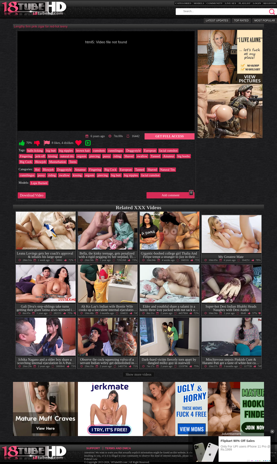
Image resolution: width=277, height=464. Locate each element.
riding (117, 156)
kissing (52, 156)
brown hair (83, 150)
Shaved (129, 156)
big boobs (183, 156)
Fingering (26, 156)
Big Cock (26, 162)
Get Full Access (169, 136)
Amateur (168, 156)
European (150, 150)
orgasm (81, 156)
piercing (95, 156)
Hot (37, 169)
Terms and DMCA (118, 448)
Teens (72, 162)
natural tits (67, 156)
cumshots (99, 150)
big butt (51, 150)
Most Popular (264, 20)
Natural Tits (167, 169)
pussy (106, 156)
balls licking (35, 150)
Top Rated (241, 20)
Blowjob (40, 162)
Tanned (155, 156)
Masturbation (57, 162)
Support (93, 448)
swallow (142, 156)
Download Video (31, 195)
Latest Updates (217, 20)
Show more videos (138, 374)
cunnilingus (115, 150)
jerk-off (40, 156)
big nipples (66, 150)
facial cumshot (168, 150)
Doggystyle (133, 150)
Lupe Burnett (39, 183)
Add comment (177, 194)
